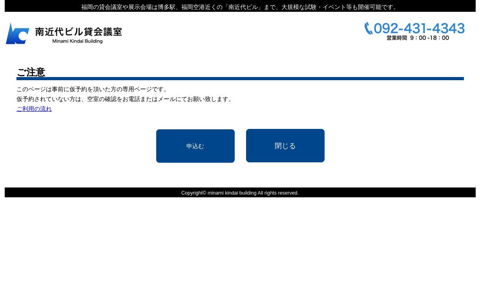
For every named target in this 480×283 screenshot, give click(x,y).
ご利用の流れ (34, 108)
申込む (195, 146)
